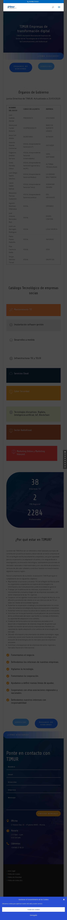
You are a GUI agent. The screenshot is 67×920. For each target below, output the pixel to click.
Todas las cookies (33, 910)
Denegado (33, 915)
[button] (64, 900)
